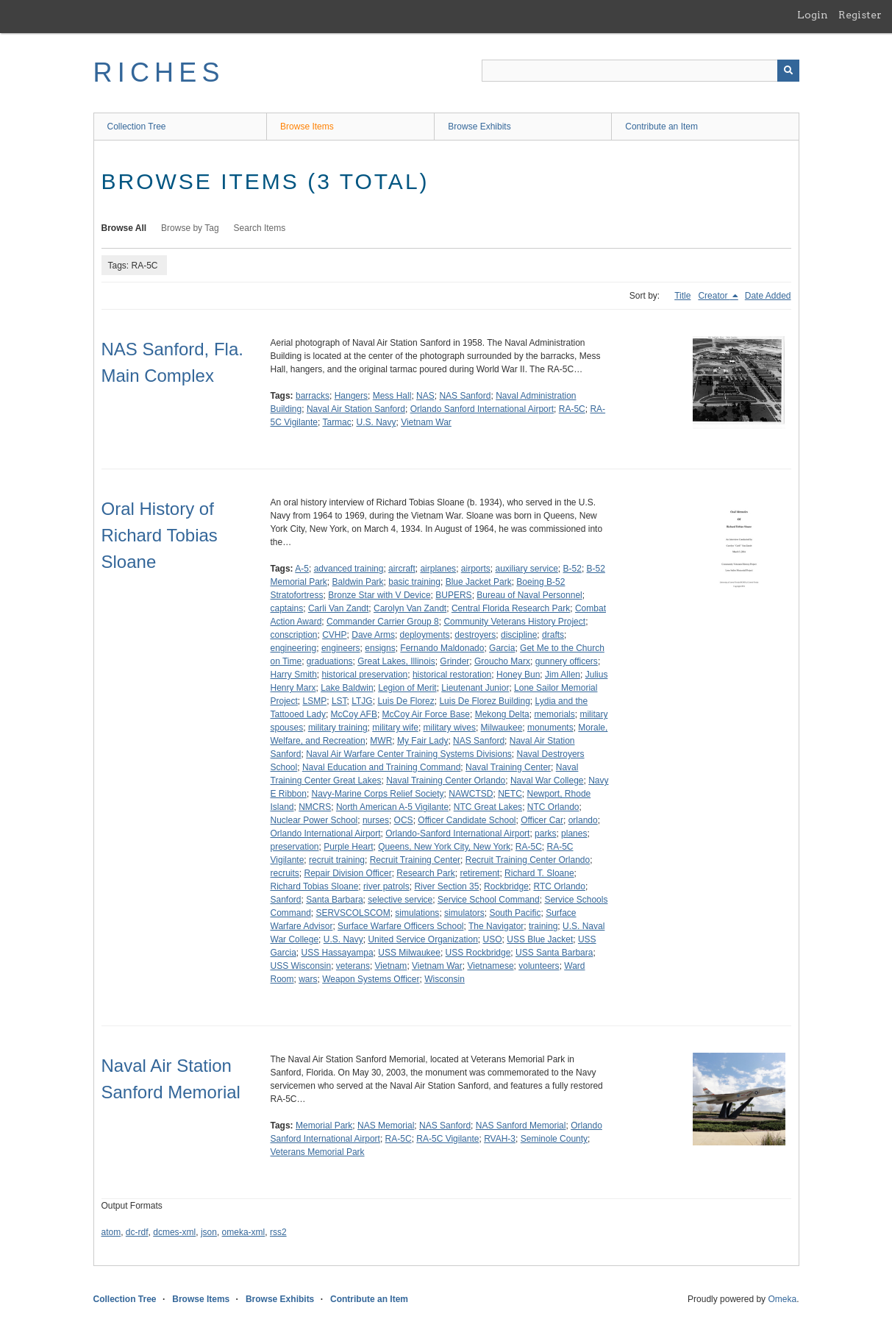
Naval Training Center (508, 767)
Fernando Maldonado (442, 648)
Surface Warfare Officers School (400, 926)
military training (338, 727)
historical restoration (452, 674)
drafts (553, 635)
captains (287, 608)
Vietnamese (490, 966)
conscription (294, 635)
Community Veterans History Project (514, 621)
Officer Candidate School (466, 820)
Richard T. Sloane (539, 873)
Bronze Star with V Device (379, 595)
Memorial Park (324, 1125)
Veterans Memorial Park (318, 1152)
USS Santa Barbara (554, 953)
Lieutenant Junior (475, 688)
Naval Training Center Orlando (445, 780)
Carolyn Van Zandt (410, 608)
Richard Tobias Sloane (315, 886)
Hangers (351, 396)
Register (860, 15)
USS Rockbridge (478, 953)
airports (475, 568)
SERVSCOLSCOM (353, 913)
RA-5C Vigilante (447, 1139)
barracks (312, 396)
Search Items (260, 228)
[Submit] (788, 71)
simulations (417, 913)
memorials (554, 714)
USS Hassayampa (338, 953)
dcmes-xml (174, 1232)
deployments (425, 635)
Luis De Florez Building (484, 701)
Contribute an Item (661, 126)
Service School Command (489, 900)
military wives (450, 727)
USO (492, 939)
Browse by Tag (190, 228)
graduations (330, 661)
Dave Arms (373, 635)
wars (308, 979)
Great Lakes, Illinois (396, 661)
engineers (340, 648)
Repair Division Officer (348, 873)
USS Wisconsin (301, 966)
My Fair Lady (422, 741)
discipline (519, 635)
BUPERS (453, 595)
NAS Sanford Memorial (521, 1125)
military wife (395, 727)
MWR (381, 741)
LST (339, 701)
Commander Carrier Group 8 (383, 621)
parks (545, 833)
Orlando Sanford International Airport (482, 409)
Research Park (425, 873)
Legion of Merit (407, 688)
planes (574, 833)
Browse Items (307, 126)
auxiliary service (526, 568)
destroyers (475, 635)
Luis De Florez (405, 701)
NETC (510, 794)
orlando (583, 820)
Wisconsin (444, 979)
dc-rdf (137, 1232)
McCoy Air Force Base (426, 714)
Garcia (502, 648)
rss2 (278, 1232)
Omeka (782, 1299)
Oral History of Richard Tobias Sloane (159, 535)
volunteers (538, 966)
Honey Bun (518, 674)
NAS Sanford (464, 396)
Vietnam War (426, 422)
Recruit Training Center (415, 860)
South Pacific (514, 913)
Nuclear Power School (314, 820)
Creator (713, 296)
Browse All (124, 228)
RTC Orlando (559, 886)
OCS (403, 820)
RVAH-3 (499, 1139)
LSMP (315, 701)
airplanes (438, 568)
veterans (353, 966)
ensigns (380, 648)
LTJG (362, 701)
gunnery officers (566, 661)
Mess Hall (392, 396)
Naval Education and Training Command (381, 767)
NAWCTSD (471, 794)
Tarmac (336, 422)
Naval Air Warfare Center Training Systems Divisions (409, 754)
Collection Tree (136, 126)
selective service (400, 900)
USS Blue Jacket (540, 939)
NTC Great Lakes (488, 807)
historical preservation (365, 674)
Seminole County (554, 1139)
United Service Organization (422, 939)
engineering (294, 648)
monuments (550, 727)
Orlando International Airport (326, 833)
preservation (295, 847)
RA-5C (572, 409)
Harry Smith (294, 674)
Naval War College (547, 780)
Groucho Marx (502, 661)
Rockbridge (506, 886)
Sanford (286, 900)
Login (812, 15)
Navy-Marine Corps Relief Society (378, 794)
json (209, 1232)
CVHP (334, 635)
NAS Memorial (385, 1125)
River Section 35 (446, 886)
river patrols (386, 886)
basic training (414, 582)
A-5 (302, 568)
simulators (464, 913)
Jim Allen (562, 674)
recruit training (337, 860)
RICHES (159, 72)
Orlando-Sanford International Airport (457, 833)
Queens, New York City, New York (444, 847)
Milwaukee (502, 727)
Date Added (768, 296)
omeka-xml (243, 1232)
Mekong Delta (502, 714)
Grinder (454, 661)
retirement (479, 873)
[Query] (640, 71)
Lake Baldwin (347, 688)
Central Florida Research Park (511, 608)
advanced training (349, 568)
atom (111, 1232)
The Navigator (496, 926)
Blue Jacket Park (479, 582)
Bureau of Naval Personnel (529, 595)
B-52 (572, 568)
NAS (425, 396)
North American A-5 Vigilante (392, 807)
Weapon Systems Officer (370, 979)
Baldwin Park (358, 582)
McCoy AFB (354, 714)
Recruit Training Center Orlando (527, 860)
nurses (376, 820)
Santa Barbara (334, 900)
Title (682, 296)
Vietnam (391, 966)
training (543, 926)
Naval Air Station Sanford (356, 409)
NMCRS (315, 807)
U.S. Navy (376, 422)
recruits (285, 873)
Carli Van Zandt (338, 608)
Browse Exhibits (479, 126)
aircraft (401, 568)
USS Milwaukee (409, 953)
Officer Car (542, 820)
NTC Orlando (553, 807)
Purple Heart (348, 847)
